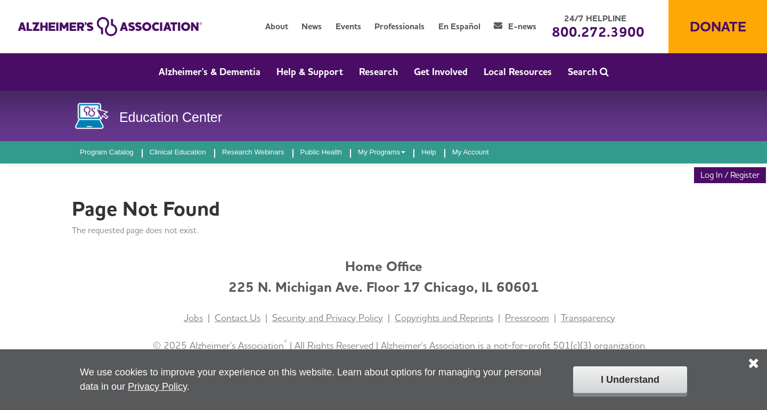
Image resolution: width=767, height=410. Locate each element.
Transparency (588, 317)
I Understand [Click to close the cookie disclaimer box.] (630, 379)
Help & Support (309, 71)
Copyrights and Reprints (444, 317)
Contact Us (237, 317)
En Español (459, 26)
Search (588, 71)
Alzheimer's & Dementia (209, 71)
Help (428, 152)
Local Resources (518, 71)
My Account (470, 152)
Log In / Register (730, 175)
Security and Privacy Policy (327, 317)
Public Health (321, 152)
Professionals (399, 26)
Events (348, 26)
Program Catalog (107, 152)
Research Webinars (253, 152)
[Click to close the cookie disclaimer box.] (753, 355)
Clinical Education (178, 152)
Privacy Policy (157, 386)
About (276, 26)
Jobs (193, 317)
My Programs (381, 152)
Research (378, 71)
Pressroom (527, 317)
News (311, 26)
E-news (515, 26)
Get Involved (441, 71)
